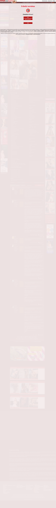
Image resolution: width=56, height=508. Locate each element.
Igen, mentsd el (28, 19)
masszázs (31, 2)
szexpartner (27, 2)
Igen (28, 17)
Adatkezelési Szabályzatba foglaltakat (50, 31)
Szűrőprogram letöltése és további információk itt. (33, 34)
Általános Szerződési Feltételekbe (39, 31)
